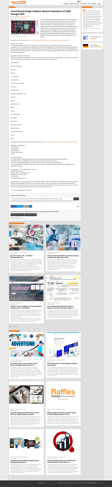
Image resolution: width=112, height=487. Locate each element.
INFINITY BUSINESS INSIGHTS (16, 361)
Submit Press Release (74, 3)
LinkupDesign (13, 458)
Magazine (94, 3)
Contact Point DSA (83, 482)
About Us (99, 3)
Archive (89, 3)
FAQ (58, 482)
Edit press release (30, 214)
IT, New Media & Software (20, 409)
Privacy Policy (67, 482)
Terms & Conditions (74, 482)
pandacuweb (50, 361)
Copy (76, 198)
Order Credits (83, 3)
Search (98, 1)
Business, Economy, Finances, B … (22, 252)
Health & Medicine (56, 252)
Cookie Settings (100, 482)
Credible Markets (13, 410)
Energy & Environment (25, 16)
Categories (66, 3)
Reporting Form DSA (92, 482)
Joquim (48, 410)
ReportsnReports (22, 18)
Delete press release (17, 214)
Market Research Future (52, 458)
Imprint (73, 1)
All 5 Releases (13, 326)
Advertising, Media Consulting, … (22, 360)
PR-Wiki (68, 1)
